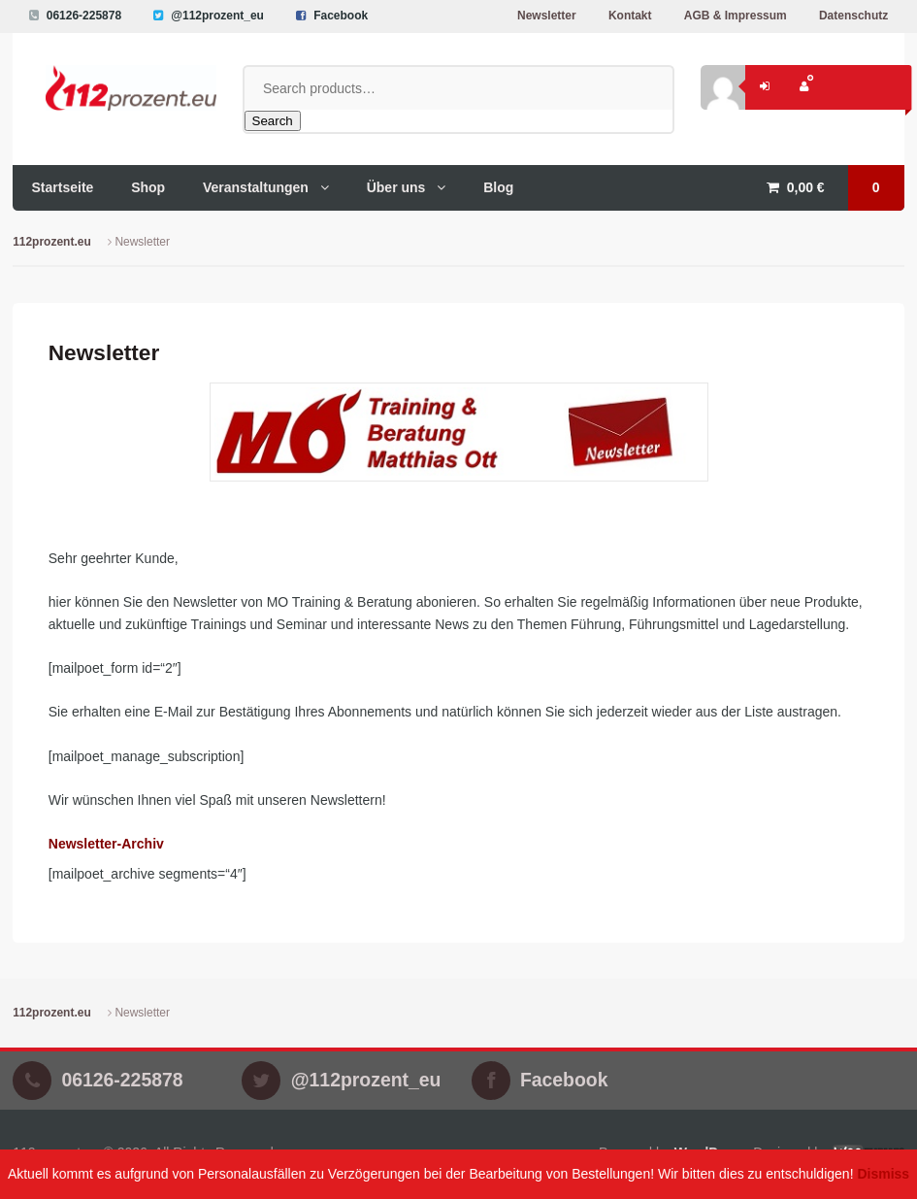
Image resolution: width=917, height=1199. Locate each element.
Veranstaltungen (256, 187)
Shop (148, 187)
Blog (498, 187)
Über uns (396, 187)
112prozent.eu (52, 242)
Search (272, 121)
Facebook (340, 15)
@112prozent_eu (217, 15)
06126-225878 (84, 15)
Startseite (63, 187)
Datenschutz (853, 15)
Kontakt (630, 15)
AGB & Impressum (735, 15)
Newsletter (546, 15)
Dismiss (883, 1174)
